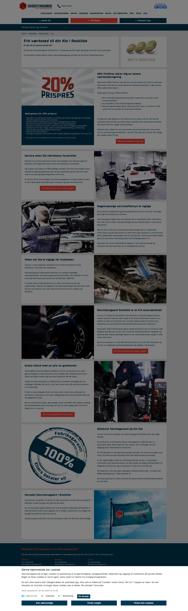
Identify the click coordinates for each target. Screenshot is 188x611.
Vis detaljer (83, 596)
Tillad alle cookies (144, 603)
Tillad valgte (94, 603)
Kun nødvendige (44, 603)
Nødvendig (31, 596)
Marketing (68, 596)
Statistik (50, 596)
